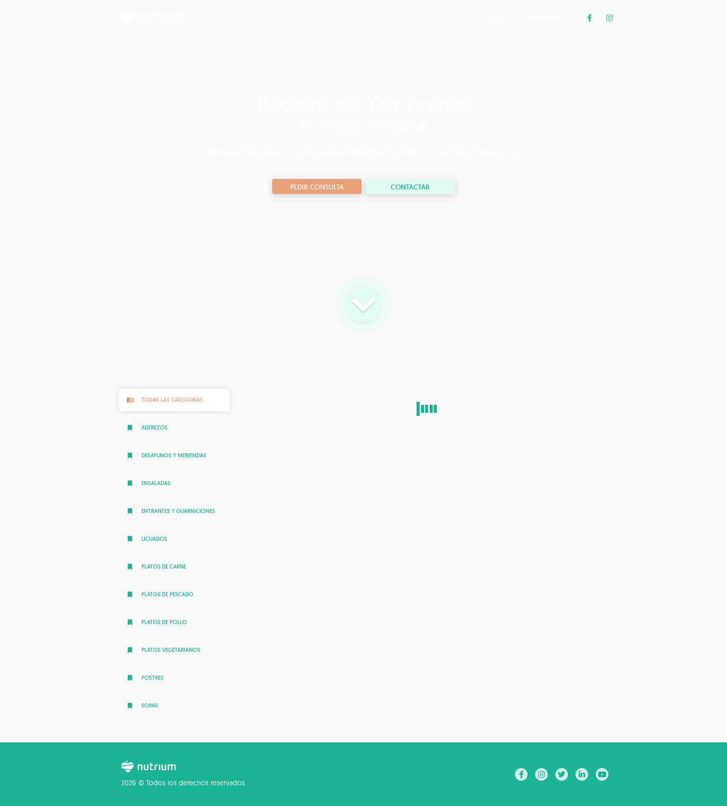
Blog (492, 17)
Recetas (546, 17)
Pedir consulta (317, 187)
